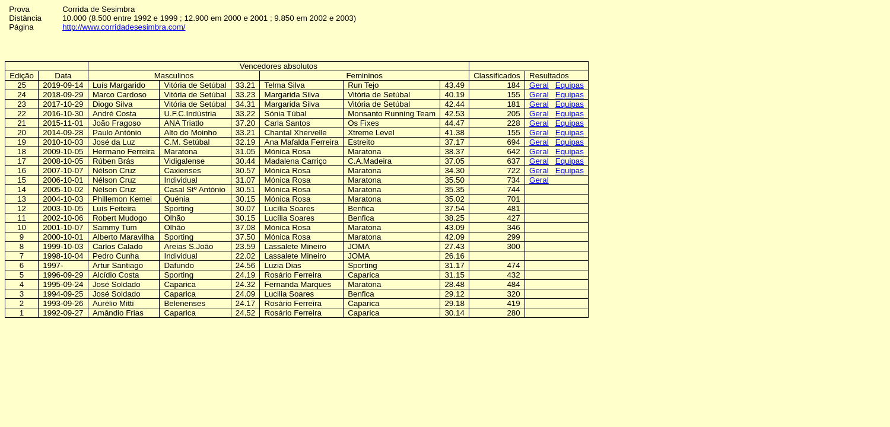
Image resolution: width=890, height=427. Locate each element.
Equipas (569, 85)
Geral (539, 85)
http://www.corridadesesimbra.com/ (123, 27)
